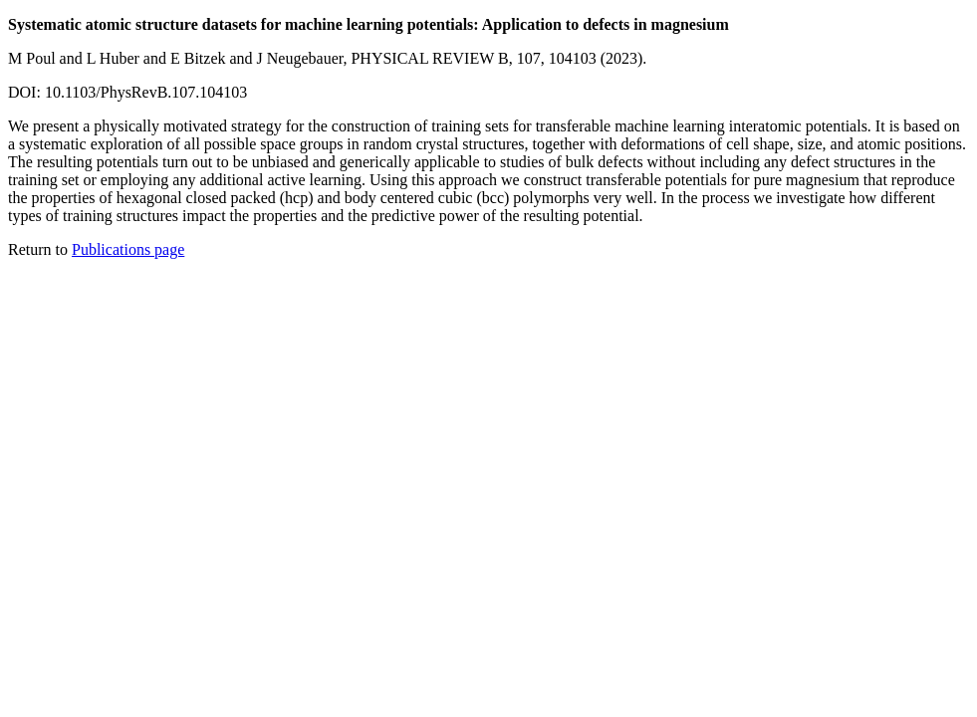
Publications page (128, 249)
